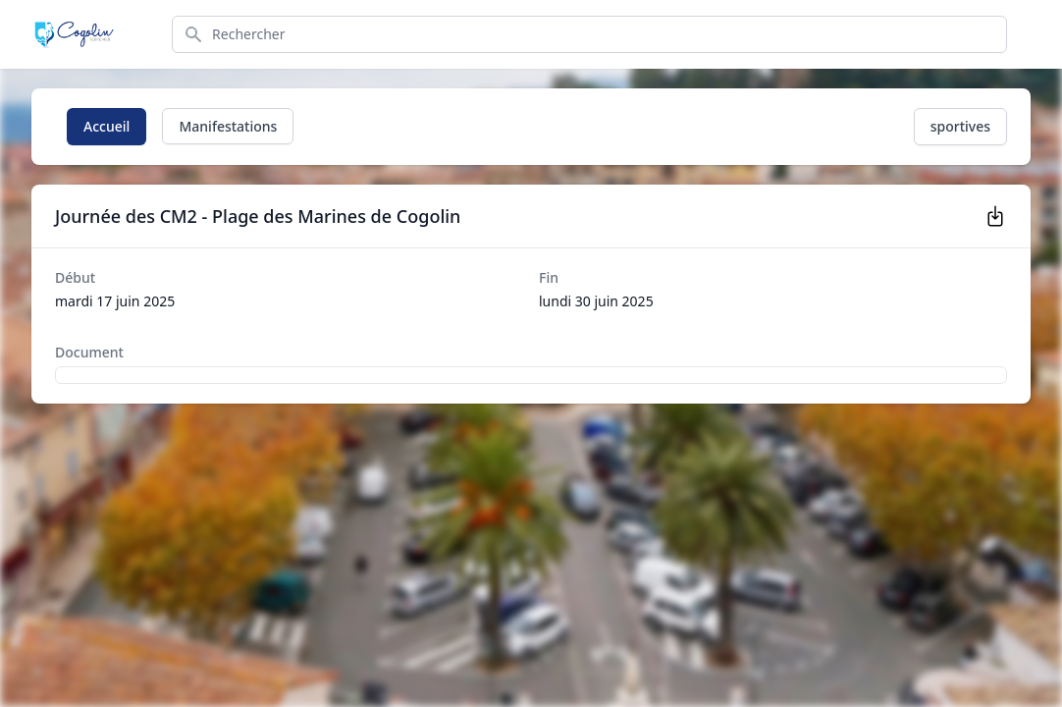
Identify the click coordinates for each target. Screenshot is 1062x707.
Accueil (106, 126)
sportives (960, 126)
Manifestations (228, 126)
